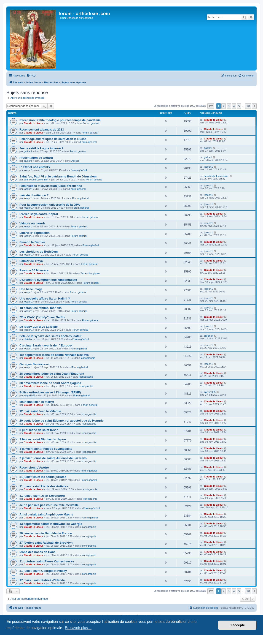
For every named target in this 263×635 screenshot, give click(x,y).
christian (28, 339)
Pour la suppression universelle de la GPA (49, 204)
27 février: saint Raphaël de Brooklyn (45, 542)
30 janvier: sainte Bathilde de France (45, 533)
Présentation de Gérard (36, 157)
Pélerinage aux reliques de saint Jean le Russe (52, 139)
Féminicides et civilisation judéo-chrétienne (50, 186)
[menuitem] (30, 75)
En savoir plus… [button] (78, 628)
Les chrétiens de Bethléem (38, 251)
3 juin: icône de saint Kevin (38, 430)
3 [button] (229, 106)
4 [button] (234, 106)
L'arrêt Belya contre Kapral (38, 214)
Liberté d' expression (34, 232)
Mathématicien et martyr (36, 401)
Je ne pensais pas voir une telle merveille (49, 505)
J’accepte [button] (237, 625)
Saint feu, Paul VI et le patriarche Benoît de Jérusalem (58, 176)
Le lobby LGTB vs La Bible (38, 326)
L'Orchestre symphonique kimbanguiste (48, 279)
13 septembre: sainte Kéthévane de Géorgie (50, 524)
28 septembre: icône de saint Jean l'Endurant (51, 373)
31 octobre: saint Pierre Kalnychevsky (46, 561)
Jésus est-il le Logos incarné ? (41, 148)
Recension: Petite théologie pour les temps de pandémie (60, 120)
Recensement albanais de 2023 (41, 129)
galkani (28, 151)
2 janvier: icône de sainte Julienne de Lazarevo (53, 458)
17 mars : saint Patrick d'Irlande (42, 580)
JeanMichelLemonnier (36, 179)
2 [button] (223, 106)
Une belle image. (31, 289)
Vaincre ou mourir (32, 223)
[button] (210, 106)
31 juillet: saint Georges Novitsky (43, 570)
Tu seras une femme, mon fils (40, 308)
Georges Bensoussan (35, 364)
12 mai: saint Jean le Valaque (40, 411)
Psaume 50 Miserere (33, 270)
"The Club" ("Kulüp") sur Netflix (42, 317)
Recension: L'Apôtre (34, 467)
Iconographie (88, 358)
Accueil (75, 160)
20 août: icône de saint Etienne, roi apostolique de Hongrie (61, 420)
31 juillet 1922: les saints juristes (42, 477)
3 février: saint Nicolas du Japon (42, 439)
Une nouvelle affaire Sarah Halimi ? (44, 298)
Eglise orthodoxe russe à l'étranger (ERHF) (50, 392)
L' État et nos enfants (34, 167)
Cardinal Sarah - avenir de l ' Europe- (45, 345)
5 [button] (239, 106)
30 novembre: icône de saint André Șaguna (50, 383)
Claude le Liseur (33, 123)
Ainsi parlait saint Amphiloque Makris (46, 514)
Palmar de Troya (31, 261)
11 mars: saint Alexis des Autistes (43, 486)
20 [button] (248, 106)
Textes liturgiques (90, 273)
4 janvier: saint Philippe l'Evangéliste (45, 448)
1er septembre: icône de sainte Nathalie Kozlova (54, 355)
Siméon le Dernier (32, 242)
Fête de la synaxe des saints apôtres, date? (50, 336)
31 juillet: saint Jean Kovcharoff (42, 495)
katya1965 (29, 395)
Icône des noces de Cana (37, 552)
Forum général (91, 123)
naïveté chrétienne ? (34, 195)
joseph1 (28, 170)
